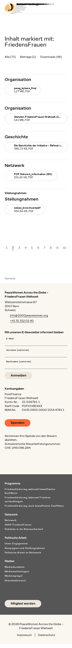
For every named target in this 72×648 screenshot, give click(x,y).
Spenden (17, 423)
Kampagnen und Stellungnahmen (25, 548)
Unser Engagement (16, 543)
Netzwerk (14, 165)
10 (64, 248)
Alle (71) (10, 57)
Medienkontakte (15, 567)
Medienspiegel (14, 575)
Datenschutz (46, 635)
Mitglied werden (23, 603)
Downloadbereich (15, 580)
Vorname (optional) (17, 350)
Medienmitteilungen (17, 571)
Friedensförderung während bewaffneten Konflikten (30, 491)
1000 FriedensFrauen (18, 524)
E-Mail (10, 338)
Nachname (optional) (18, 361)
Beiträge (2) (28, 57)
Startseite (10, 278)
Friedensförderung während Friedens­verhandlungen (28, 499)
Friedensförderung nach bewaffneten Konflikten (34, 505)
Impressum (24, 635)
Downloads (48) (51, 57)
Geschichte (16, 136)
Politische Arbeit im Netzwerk (23, 552)
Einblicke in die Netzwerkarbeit (24, 529)
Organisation (18, 79)
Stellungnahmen (21, 198)
